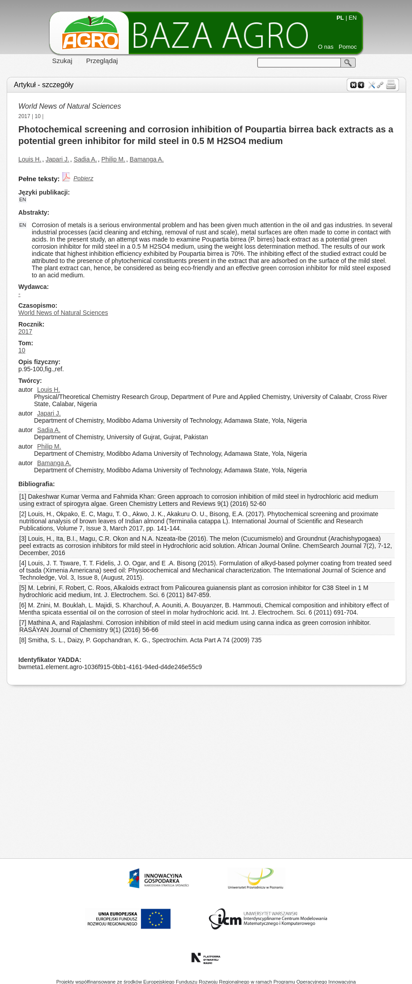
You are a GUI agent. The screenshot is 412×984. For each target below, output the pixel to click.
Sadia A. (85, 159)
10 (38, 116)
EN (352, 17)
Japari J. (57, 159)
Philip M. (113, 159)
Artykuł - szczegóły (43, 85)
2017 (24, 116)
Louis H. (29, 159)
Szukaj (62, 60)
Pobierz (83, 178)
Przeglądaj (102, 60)
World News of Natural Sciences (69, 106)
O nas (326, 46)
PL (340, 17)
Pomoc (348, 46)
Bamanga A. (147, 159)
